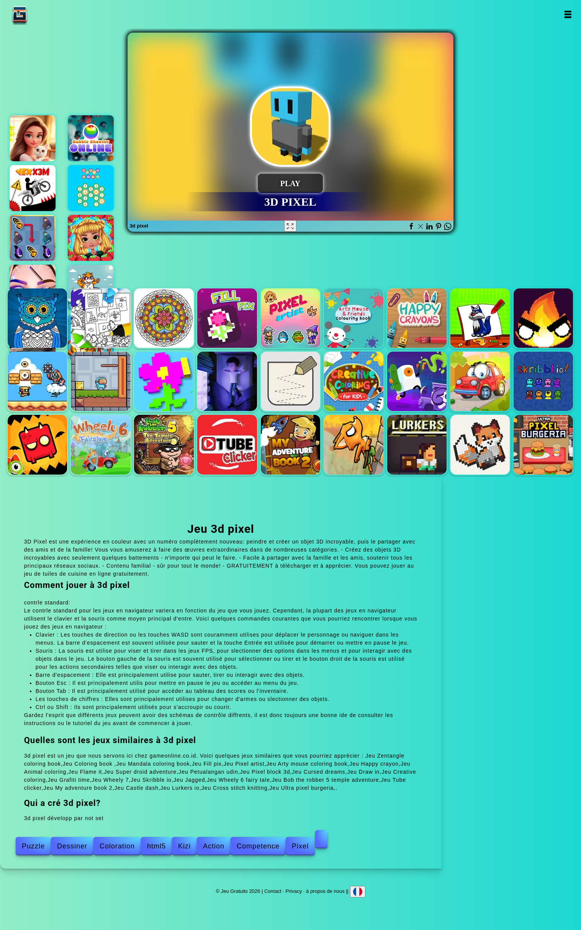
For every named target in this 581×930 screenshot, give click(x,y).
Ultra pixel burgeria (543, 444)
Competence (258, 846)
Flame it (543, 318)
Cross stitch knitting (480, 444)
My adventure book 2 (290, 444)
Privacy (294, 891)
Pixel (300, 846)
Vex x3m (33, 188)
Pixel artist (290, 318)
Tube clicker (227, 444)
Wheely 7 (480, 381)
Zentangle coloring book (37, 318)
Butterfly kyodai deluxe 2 (33, 238)
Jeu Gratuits (44, 14)
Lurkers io (417, 444)
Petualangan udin (100, 381)
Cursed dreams (227, 381)
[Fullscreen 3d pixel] (290, 226)
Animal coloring (480, 318)
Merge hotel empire (33, 138)
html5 (156, 846)
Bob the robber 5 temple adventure (163, 444)
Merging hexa (91, 188)
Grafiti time (417, 381)
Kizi (184, 846)
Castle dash (353, 444)
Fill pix (227, 318)
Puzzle (33, 846)
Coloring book (100, 318)
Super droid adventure (37, 381)
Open (567, 14)
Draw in (290, 381)
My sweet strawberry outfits (91, 238)
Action (213, 846)
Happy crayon (417, 318)
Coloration (117, 846)
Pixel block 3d (163, 381)
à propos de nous (325, 891)
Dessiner (72, 846)
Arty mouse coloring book (353, 318)
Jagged (37, 444)
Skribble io (543, 381)
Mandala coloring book (163, 318)
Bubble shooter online (91, 138)
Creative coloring (353, 381)
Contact (272, 891)
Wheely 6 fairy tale (100, 444)
